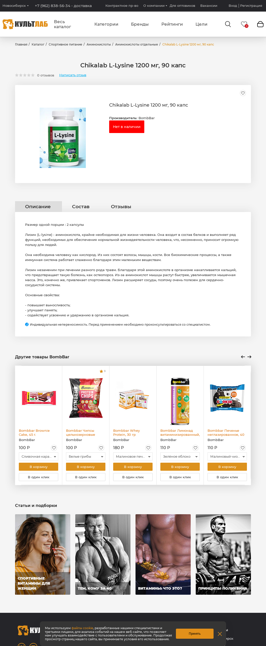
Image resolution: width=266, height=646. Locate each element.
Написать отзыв (72, 75)
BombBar (147, 118)
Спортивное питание (65, 44)
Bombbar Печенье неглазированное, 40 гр (226, 432)
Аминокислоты (99, 44)
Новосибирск (14, 6)
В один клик (38, 477)
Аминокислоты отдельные (136, 44)
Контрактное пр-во (121, 6)
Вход (233, 6)
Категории (106, 24)
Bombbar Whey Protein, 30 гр (126, 432)
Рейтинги (172, 24)
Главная (21, 44)
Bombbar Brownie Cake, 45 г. (34, 432)
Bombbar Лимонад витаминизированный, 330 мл (180, 432)
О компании (154, 6)
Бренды (140, 24)
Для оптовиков (182, 6)
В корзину (38, 467)
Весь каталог (62, 24)
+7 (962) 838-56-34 (63, 6)
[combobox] (38, 456)
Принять (195, 633)
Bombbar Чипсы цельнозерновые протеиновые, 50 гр (83, 432)
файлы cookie (82, 628)
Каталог (38, 44)
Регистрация (251, 6)
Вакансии (208, 6)
